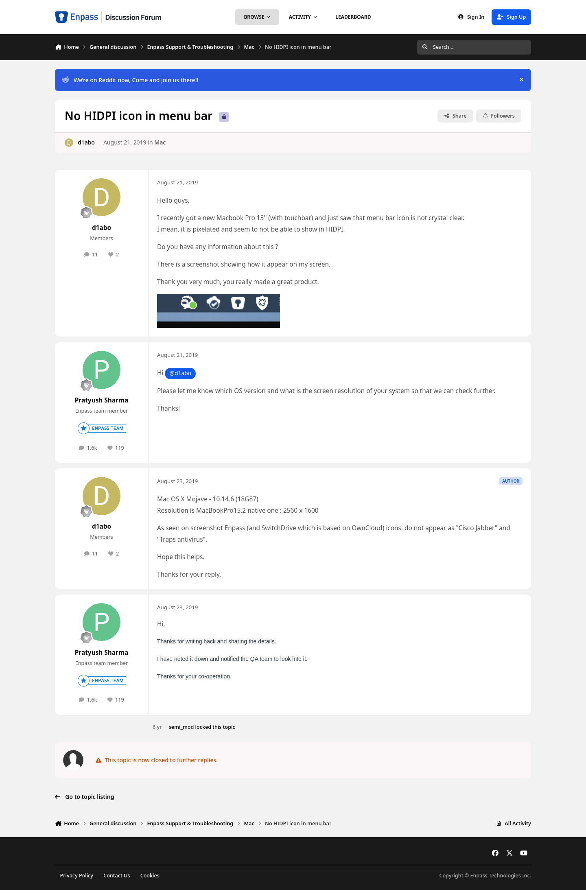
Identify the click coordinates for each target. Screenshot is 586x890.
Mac (160, 142)
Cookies (150, 875)
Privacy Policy (76, 875)
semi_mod (181, 727)
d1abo (86, 142)
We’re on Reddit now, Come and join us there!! (130, 80)
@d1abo (180, 373)
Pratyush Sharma (101, 400)
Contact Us (116, 875)
